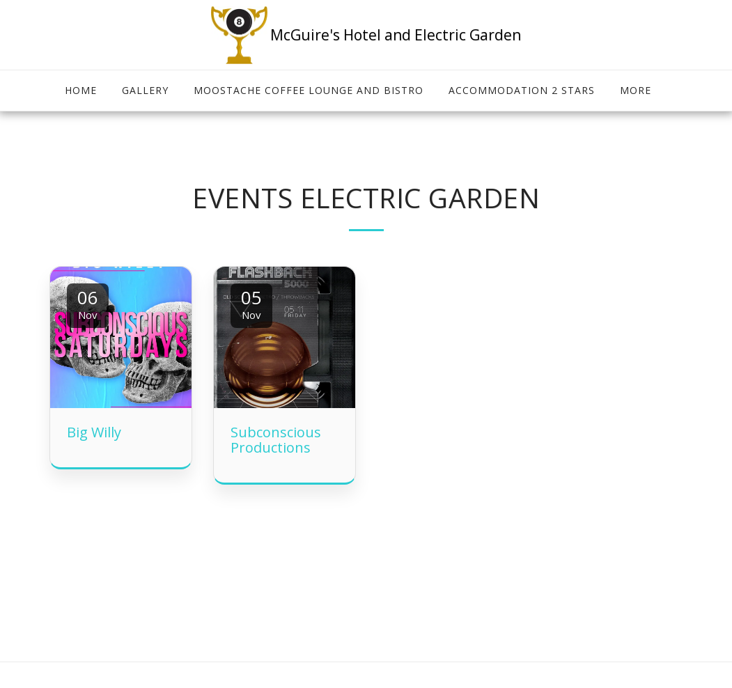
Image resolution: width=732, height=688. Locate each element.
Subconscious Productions (276, 440)
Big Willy (94, 432)
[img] (121, 337)
